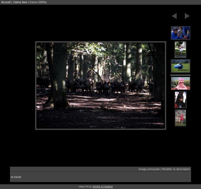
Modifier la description (176, 169)
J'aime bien (20, 2)
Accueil (5, 2)
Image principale (149, 169)
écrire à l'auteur (103, 186)
